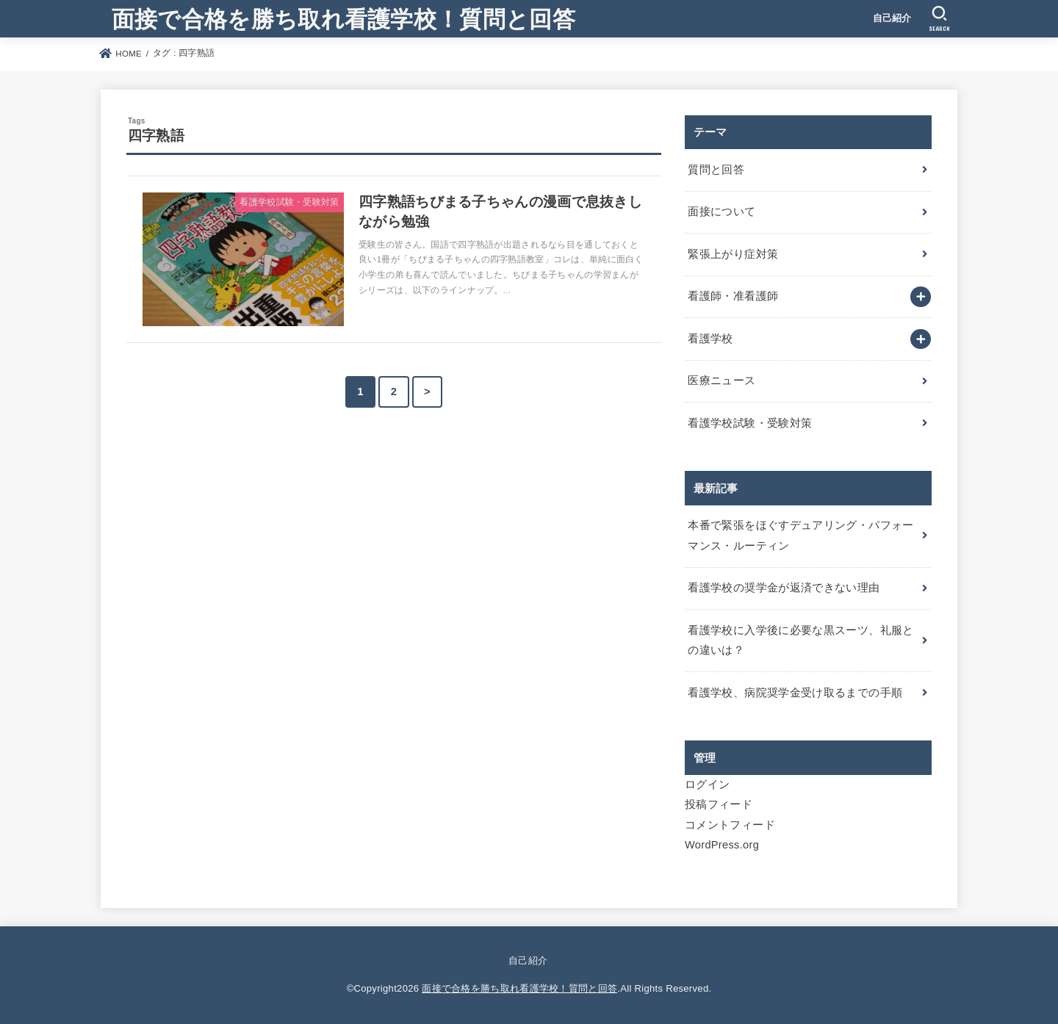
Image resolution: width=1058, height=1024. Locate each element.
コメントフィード (730, 825)
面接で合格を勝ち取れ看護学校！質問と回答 (343, 18)
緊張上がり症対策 (733, 254)
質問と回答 (716, 170)
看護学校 (710, 339)
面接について (721, 211)
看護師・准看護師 (733, 296)
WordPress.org (722, 845)
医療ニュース (721, 380)
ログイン (707, 784)
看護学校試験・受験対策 (750, 423)
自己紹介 (892, 18)
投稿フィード (718, 804)
